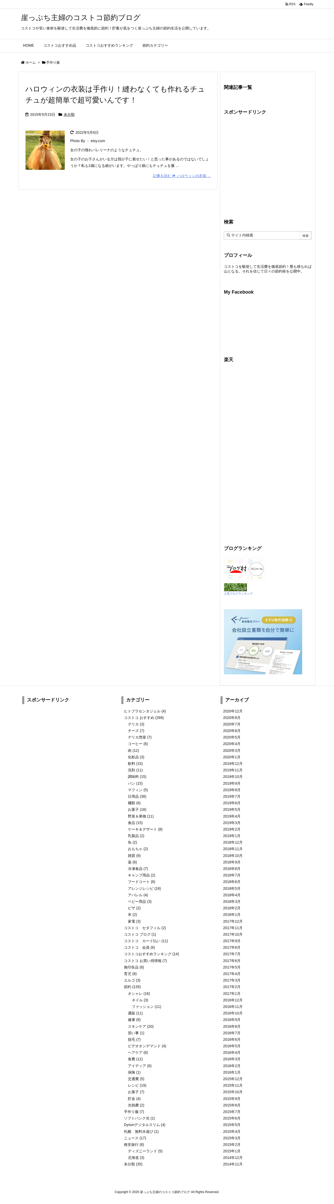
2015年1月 (232, 1151)
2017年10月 (233, 934)
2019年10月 (233, 777)
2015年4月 (232, 1131)
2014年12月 (233, 1157)
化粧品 (136, 757)
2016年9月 (232, 1020)
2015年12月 (233, 1079)
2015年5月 (232, 1125)
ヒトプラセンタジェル (145, 711)
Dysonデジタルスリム (144, 1125)
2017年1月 (232, 993)
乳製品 (136, 836)
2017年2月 (232, 987)
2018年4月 (232, 895)
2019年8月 (232, 790)
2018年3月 (232, 901)
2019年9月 (232, 783)
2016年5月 (232, 1046)
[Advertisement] (268, 166)
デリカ (136, 724)
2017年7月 (232, 954)
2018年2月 (232, 908)
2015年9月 (232, 1099)
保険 (134, 1072)
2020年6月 (232, 731)
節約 (132, 987)
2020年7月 (232, 724)
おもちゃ (138, 849)
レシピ (137, 1085)
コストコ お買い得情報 (145, 961)
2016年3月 (232, 1059)
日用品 (137, 796)
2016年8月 (232, 1026)
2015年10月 (233, 1092)
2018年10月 (233, 856)
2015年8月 (232, 1105)
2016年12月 (233, 1000)
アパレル (138, 895)
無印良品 (134, 967)
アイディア (140, 1066)
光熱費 (136, 1105)
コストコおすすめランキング (151, 954)
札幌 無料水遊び (141, 1131)
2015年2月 (232, 1144)
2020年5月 (232, 737)
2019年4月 (232, 816)
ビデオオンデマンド (147, 1046)
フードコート (141, 882)
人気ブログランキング (238, 593)
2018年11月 (233, 849)
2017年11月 (233, 928)
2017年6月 (232, 961)
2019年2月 (232, 829)
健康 (134, 1020)
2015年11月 (233, 1085)
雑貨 (134, 856)
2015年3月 (232, 1138)
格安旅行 (134, 1144)
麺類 (134, 803)
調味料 (137, 777)
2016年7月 (232, 1033)
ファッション (146, 1007)
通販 (135, 1013)
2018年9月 (232, 862)
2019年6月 (232, 803)
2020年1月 (232, 757)
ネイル (140, 1000)
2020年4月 (232, 744)
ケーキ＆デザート (145, 829)
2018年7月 (232, 875)
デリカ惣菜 (140, 737)
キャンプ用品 (141, 875)
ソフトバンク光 (139, 1118)
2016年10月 (233, 1013)
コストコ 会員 (139, 947)
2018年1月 (232, 914)
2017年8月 (232, 947)
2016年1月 (232, 1072)
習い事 (136, 1033)
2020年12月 (233, 711)
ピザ (134, 908)
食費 (135, 1059)
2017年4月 (232, 974)
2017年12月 (233, 921)
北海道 (136, 1157)
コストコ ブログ (140, 934)
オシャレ (139, 993)
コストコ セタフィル (145, 928)
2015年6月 (232, 1118)
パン (135, 783)
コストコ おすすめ (144, 718)
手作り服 (134, 1112)
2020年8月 (232, 718)
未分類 (69, 114)
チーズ (136, 731)
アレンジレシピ (144, 888)
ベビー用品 (140, 901)
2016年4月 (232, 1052)
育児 (130, 974)
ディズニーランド (145, 1151)
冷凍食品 (138, 869)
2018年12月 (233, 842)
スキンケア (141, 1026)
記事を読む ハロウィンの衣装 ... (182, 176)
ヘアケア (138, 1052)
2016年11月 (233, 1007)
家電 (134, 921)
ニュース (135, 1138)
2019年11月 (233, 770)
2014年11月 (233, 1164)
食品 (135, 823)
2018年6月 (232, 882)
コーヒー (138, 744)
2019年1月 (232, 836)
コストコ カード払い (146, 941)
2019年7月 (232, 796)
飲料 (135, 763)
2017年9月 (232, 941)
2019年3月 (232, 823)
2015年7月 (232, 1112)
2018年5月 (232, 888)
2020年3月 (232, 750)
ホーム (31, 62)
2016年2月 (232, 1066)
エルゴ (132, 980)
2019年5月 (232, 809)
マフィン (138, 790)
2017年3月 (232, 980)
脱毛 (134, 1039)
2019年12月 (233, 763)
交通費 (136, 1079)
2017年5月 (232, 967)
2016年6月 (232, 1039)
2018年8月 (232, 869)
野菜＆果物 (141, 816)
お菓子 (137, 809)
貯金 (134, 1099)
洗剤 (135, 770)
